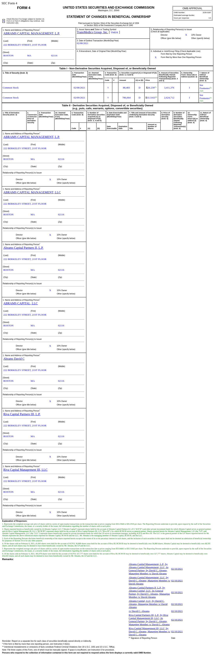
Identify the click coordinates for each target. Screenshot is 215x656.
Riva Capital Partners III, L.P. (21, 414)
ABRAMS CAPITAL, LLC (20, 303)
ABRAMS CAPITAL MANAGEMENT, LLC (32, 192)
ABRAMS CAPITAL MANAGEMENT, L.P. (31, 33)
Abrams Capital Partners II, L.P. (23, 247)
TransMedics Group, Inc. (92, 32)
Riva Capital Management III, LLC (25, 469)
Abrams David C (13, 358)
